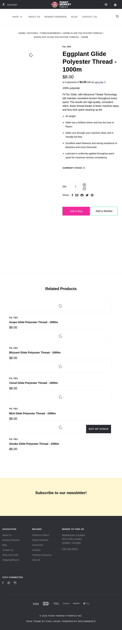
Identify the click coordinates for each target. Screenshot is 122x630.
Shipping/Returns (10, 560)
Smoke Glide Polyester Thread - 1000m (34, 443)
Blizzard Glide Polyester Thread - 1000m (35, 352)
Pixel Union (53, 621)
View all (36, 560)
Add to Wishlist (104, 211)
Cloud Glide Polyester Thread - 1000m (33, 382)
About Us (34, 17)
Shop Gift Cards (10, 555)
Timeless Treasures (42, 555)
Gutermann (37, 545)
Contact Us (89, 17)
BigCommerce (87, 621)
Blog (74, 17)
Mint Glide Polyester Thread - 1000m (32, 413)
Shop (17, 17)
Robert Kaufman (40, 540)
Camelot (36, 550)
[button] (91, 82)
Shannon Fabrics (40, 535)
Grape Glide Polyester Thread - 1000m (33, 322)
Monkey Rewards (56, 17)
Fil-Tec (66, 46)
